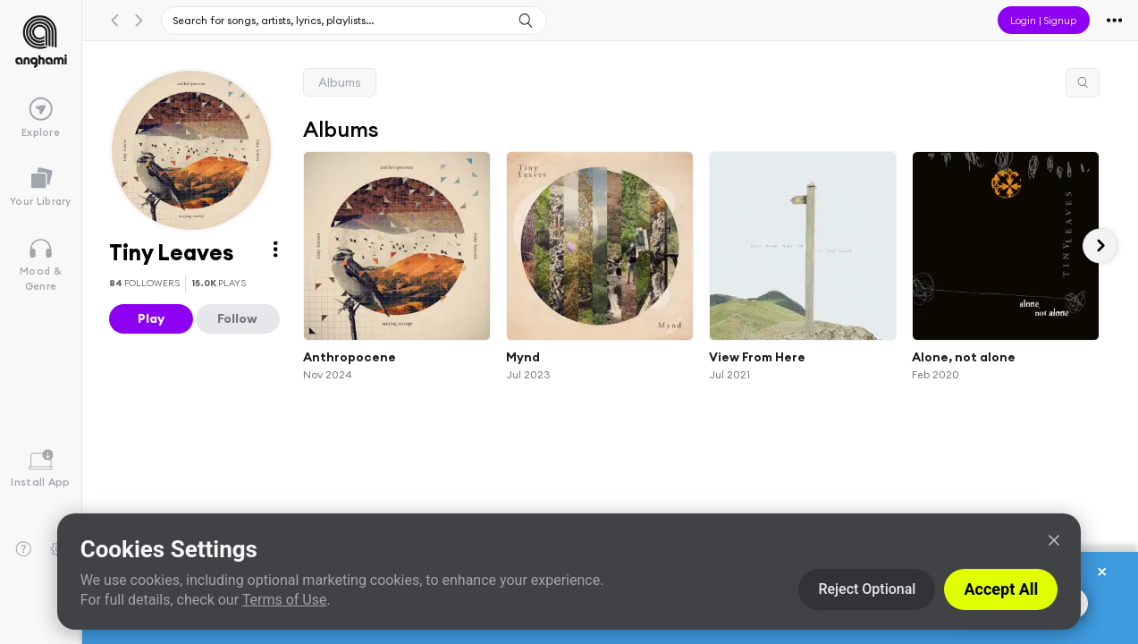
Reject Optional (866, 588)
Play (151, 318)
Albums (339, 82)
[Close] (1053, 540)
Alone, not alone (964, 356)
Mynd (523, 356)
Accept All (1001, 589)
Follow (237, 318)
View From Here (757, 356)
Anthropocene (349, 356)
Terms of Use (284, 599)
